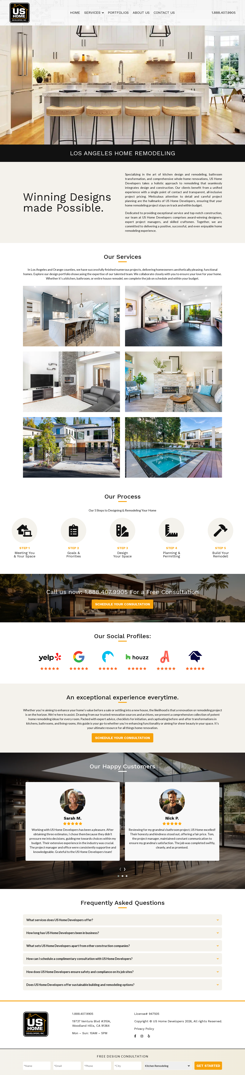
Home (75, 13)
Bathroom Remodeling (173, 316)
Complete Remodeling (71, 382)
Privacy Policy (144, 1028)
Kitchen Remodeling (71, 316)
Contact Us (164, 13)
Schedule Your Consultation (122, 604)
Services (92, 13)
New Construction (71, 447)
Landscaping (174, 447)
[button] (118, 876)
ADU (173, 382)
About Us (141, 13)
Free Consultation (172, 591)
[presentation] (120, 868)
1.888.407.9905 (224, 13)
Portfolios (118, 13)
